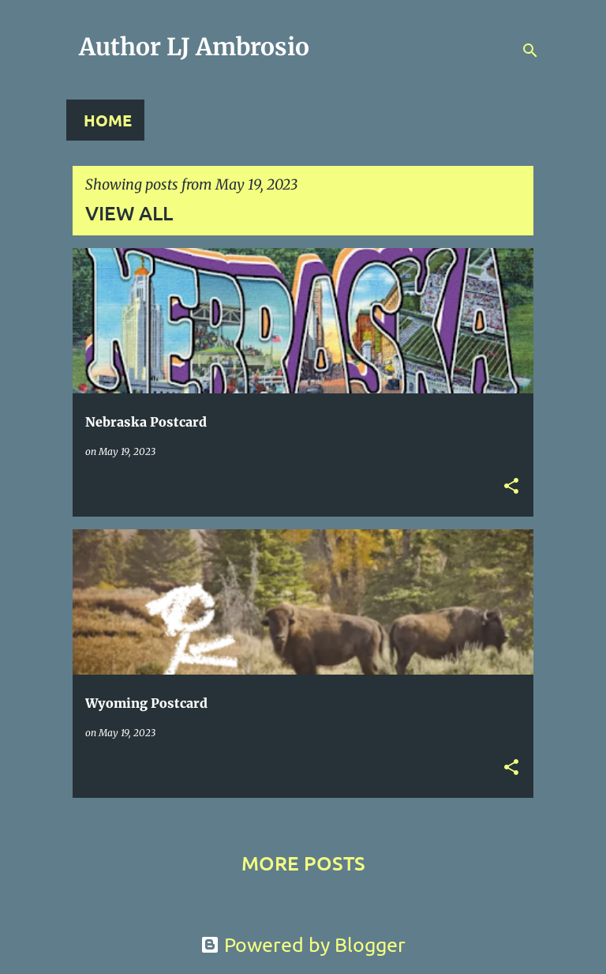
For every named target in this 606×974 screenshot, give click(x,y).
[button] (511, 487)
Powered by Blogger (303, 944)
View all (129, 212)
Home (108, 120)
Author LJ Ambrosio (194, 47)
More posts (303, 862)
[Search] (530, 51)
